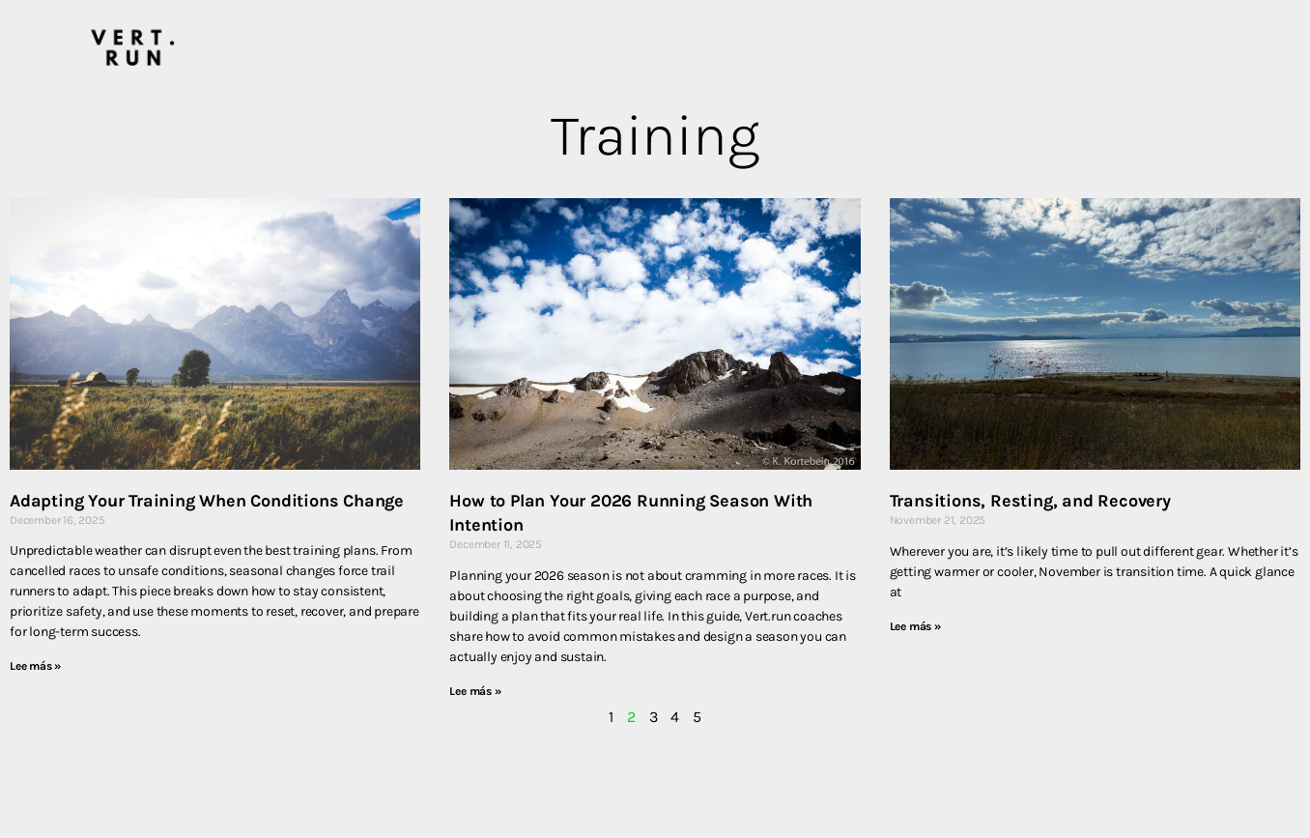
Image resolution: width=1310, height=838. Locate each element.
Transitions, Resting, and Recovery (1030, 500)
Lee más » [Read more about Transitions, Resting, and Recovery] (915, 626)
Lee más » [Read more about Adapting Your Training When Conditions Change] (35, 666)
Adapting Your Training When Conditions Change (207, 500)
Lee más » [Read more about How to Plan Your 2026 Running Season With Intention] (474, 691)
